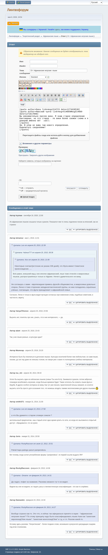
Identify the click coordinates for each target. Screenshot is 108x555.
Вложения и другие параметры (37, 143)
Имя (21, 61)
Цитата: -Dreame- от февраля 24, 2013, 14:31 (32, 476)
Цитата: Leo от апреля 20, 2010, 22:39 (29, 245)
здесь (57, 29)
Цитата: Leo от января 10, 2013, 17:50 (29, 409)
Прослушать (23, 155)
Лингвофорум (17, 10)
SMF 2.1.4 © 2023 (11, 549)
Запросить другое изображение (42, 155)
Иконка (22, 77)
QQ (68, 229)
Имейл (22, 66)
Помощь (92, 549)
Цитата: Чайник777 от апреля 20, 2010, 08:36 (34, 253)
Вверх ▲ (99, 549)
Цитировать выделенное (85, 229)
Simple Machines (24, 549)
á (19, 91)
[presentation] (40, 172)
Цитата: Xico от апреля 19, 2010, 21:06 (33, 260)
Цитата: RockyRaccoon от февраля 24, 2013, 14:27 (34, 507)
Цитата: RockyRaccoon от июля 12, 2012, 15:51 (33, 444)
